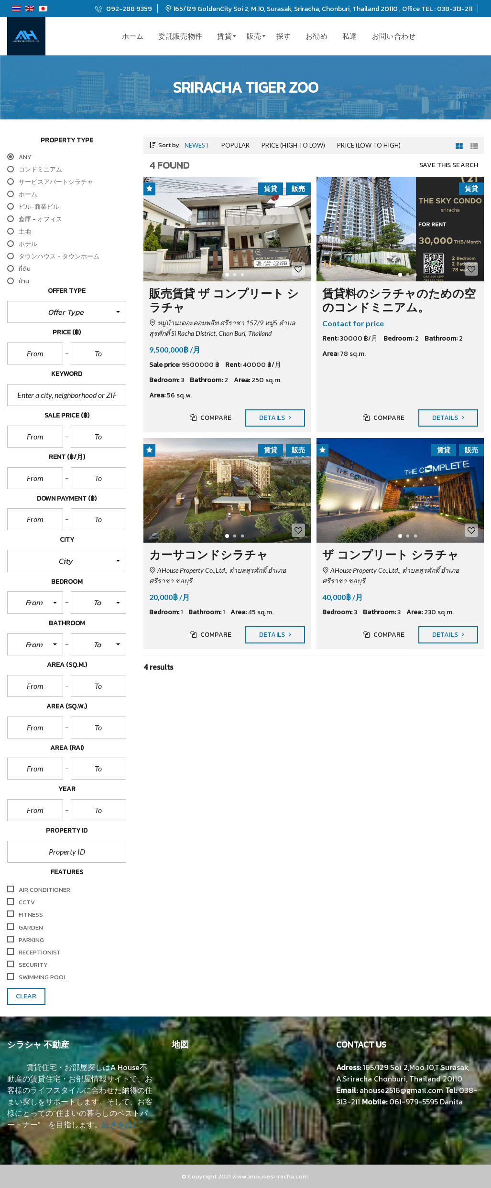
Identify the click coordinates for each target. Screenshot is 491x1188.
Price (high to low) (293, 145)
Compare (210, 418)
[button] (66, 312)
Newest (197, 145)
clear (26, 996)
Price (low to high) (369, 145)
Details (275, 418)
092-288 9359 (123, 9)
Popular (235, 145)
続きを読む (121, 1124)
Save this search (449, 165)
